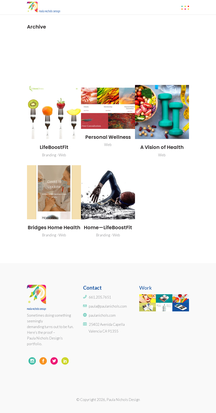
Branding (49, 155)
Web (62, 155)
